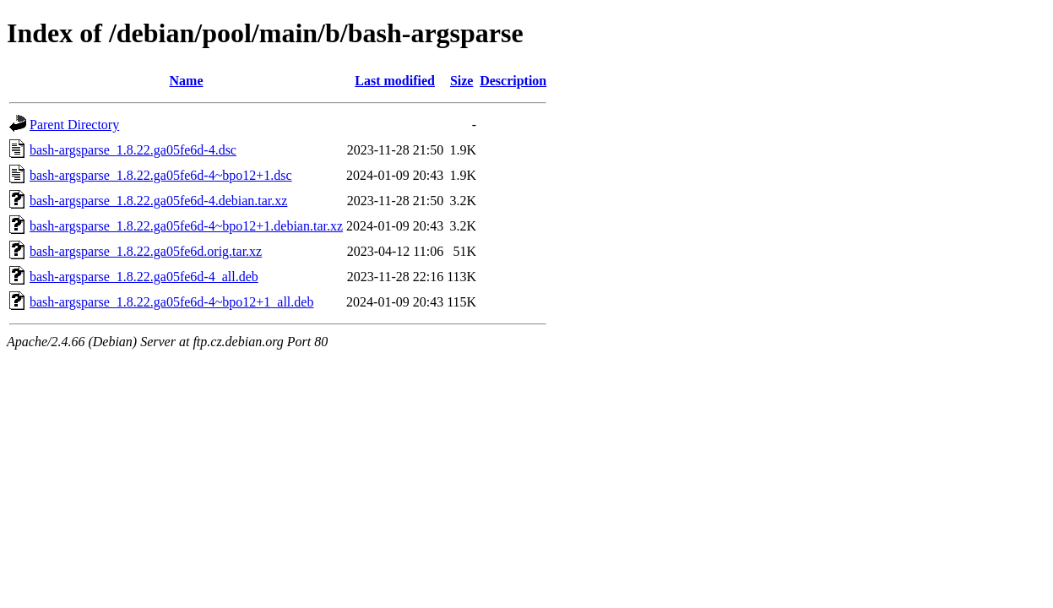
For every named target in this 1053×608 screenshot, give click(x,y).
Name (187, 80)
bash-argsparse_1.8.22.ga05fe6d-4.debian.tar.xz (158, 200)
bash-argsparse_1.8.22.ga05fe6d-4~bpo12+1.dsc (161, 175)
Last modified (395, 80)
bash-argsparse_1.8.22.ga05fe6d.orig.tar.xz (146, 251)
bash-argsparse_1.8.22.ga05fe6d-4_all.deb (144, 276)
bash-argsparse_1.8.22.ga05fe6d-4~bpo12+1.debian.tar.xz (186, 226)
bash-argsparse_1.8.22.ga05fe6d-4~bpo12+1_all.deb (171, 302)
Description (513, 80)
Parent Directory (74, 124)
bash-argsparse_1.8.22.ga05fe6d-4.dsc (133, 150)
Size (462, 80)
